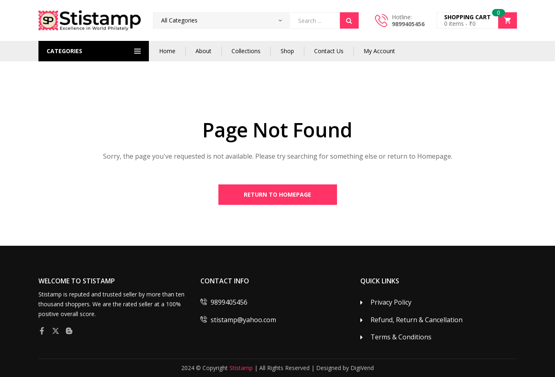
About (203, 51)
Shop (287, 51)
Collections (246, 51)
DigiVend (362, 368)
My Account (379, 51)
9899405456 (408, 24)
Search (349, 20)
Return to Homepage (277, 194)
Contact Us (329, 51)
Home (167, 51)
